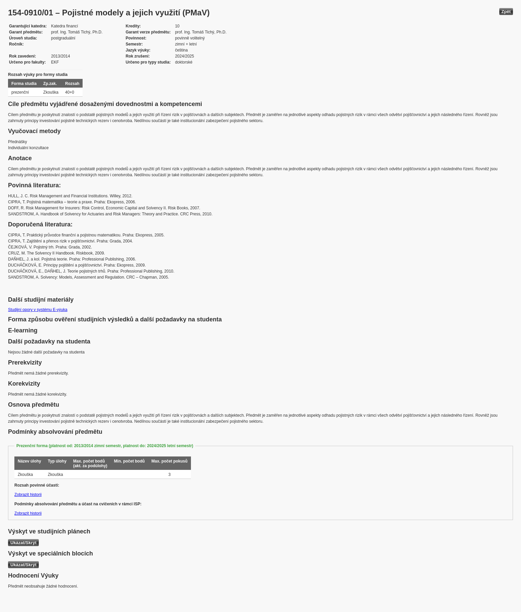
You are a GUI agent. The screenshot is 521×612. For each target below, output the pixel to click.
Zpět (506, 11)
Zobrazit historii (27, 494)
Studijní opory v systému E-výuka (37, 309)
